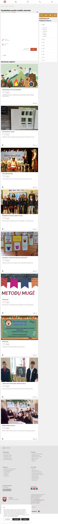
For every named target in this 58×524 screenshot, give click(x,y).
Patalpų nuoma (34, 459)
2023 (43, 45)
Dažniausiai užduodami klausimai (37, 474)
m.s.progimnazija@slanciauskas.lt (38, 499)
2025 (43, 39)
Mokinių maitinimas (35, 458)
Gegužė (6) (45, 29)
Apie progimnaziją (7, 453)
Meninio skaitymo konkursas (8, 425)
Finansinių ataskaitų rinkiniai (8, 470)
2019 (43, 57)
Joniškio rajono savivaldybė (13, 499)
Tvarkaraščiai (6, 448)
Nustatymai (7, 519)
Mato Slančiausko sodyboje (8, 131)
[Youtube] (34, 489)
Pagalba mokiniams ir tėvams (37, 456)
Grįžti (5, 55)
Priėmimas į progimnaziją (8, 459)
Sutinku (25, 519)
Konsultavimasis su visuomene (37, 473)
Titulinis (2, 6)
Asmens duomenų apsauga (36, 471)
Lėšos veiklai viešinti (7, 471)
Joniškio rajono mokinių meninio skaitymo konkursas (14, 383)
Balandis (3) (45, 31)
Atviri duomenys (34, 480)
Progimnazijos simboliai (8, 455)
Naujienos (7, 6)
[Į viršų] (39, 511)
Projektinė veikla (6, 473)
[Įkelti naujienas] (16, 2)
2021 (43, 51)
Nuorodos (33, 468)
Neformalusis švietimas (36, 455)
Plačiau (34, 103)
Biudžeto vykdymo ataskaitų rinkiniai (10, 468)
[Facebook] (32, 489)
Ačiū (34, 49)
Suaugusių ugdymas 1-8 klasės (37, 453)
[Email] (37, 489)
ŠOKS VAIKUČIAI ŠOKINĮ (7, 173)
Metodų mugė (5, 299)
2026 (43, 24)
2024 (43, 42)
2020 (43, 54)
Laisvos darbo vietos (35, 470)
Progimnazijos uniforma (8, 458)
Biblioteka (33, 460)
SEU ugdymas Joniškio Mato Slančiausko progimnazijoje (14, 257)
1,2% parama (6, 474)
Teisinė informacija (35, 478)
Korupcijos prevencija (35, 477)
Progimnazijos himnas (7, 456)
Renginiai (12, 6)
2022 (43, 48)
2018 (43, 60)
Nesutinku (16, 519)
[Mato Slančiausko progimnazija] (5, 1)
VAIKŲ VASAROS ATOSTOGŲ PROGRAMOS (11, 89)
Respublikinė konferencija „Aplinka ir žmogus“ (12, 215)
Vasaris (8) (45, 34)
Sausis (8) (44, 36)
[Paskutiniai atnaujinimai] (28, 2)
